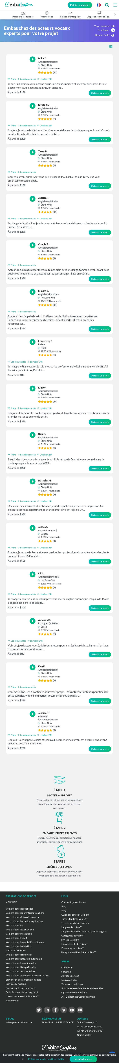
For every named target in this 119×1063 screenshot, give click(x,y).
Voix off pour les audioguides (21, 963)
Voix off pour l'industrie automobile (24, 958)
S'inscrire (66, 971)
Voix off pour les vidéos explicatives (24, 921)
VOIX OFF (11, 902)
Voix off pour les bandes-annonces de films (28, 975)
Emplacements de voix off (74, 944)
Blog (63, 906)
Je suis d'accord (83, 1059)
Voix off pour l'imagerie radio (21, 967)
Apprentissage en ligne (99, 14)
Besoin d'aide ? (104, 35)
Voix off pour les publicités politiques (25, 942)
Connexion (67, 967)
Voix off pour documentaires (20, 971)
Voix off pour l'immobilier (19, 954)
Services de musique (16, 983)
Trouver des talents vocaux (75, 923)
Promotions (47, 14)
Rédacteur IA (12, 1000)
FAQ (63, 910)
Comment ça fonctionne (73, 902)
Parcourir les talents (23, 14)
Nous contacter (69, 980)
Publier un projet (80, 5)
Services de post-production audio (23, 979)
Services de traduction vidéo (20, 988)
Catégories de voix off (73, 935)
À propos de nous (70, 975)
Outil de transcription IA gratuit (22, 992)
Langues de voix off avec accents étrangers (83, 931)
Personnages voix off (72, 948)
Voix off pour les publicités (19, 908)
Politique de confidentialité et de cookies (82, 988)
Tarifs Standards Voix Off (74, 918)
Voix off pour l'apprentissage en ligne (25, 912)
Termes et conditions (72, 984)
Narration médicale (16, 950)
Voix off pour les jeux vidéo (20, 929)
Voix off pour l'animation (18, 946)
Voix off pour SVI (15, 925)
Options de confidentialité (74, 992)
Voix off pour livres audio (19, 933)
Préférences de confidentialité (46, 1059)
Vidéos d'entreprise (70, 14)
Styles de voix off (70, 939)
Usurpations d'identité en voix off (78, 952)
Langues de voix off (71, 927)
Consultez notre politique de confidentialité (95, 1054)
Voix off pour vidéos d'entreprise (23, 917)
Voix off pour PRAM (16, 937)
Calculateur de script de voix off (22, 996)
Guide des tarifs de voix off (75, 914)
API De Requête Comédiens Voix (78, 996)
